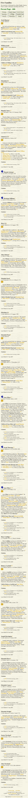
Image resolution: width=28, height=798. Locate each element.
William (4, 56)
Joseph (6, 65)
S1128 (5, 130)
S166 (5, 73)
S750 (5, 215)
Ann (11, 669)
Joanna (6, 155)
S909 (5, 437)
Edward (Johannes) (14, 145)
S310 (5, 38)
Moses (18, 717)
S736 (5, 434)
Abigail (19, 744)
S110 (5, 753)
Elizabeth (8, 29)
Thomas (11, 505)
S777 (5, 70)
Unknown (19, 180)
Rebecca (10, 372)
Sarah (5, 33)
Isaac (10, 416)
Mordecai (13, 27)
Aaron (8, 744)
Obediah (20, 614)
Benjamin (6, 64)
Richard (6, 158)
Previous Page (11, 790)
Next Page (18, 790)
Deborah (6, 159)
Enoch (11, 692)
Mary (16, 287)
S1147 (5, 438)
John (23, 27)
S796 (5, 678)
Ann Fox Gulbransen (12, 793)
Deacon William (8, 180)
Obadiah (6, 156)
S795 (5, 164)
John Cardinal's (13, 796)
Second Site (18, 796)
